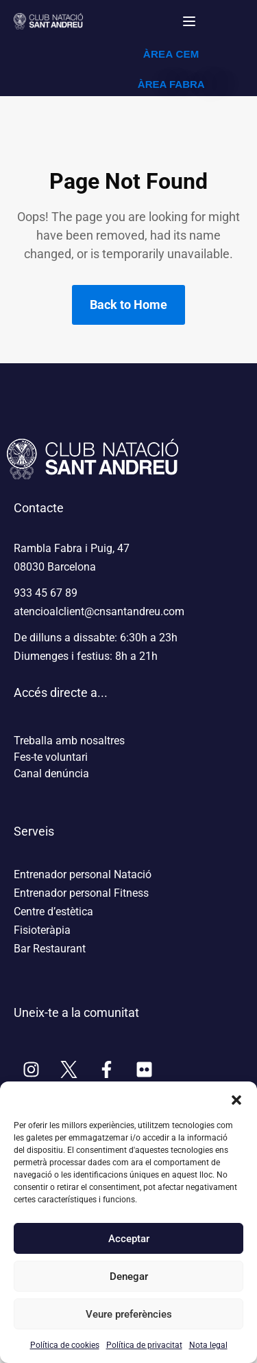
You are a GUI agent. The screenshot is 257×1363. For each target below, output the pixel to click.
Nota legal (208, 1345)
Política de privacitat (144, 1345)
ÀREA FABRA (171, 84)
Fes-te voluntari (51, 757)
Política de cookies (64, 1345)
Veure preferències (129, 1314)
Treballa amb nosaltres (69, 740)
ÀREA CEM (171, 54)
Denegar (129, 1276)
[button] (236, 1099)
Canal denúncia (51, 773)
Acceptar (128, 1239)
